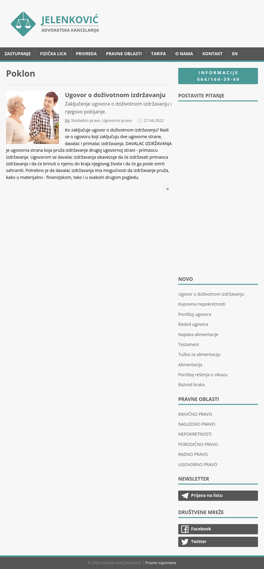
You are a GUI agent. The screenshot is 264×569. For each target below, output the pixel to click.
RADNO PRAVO (193, 454)
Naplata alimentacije (198, 334)
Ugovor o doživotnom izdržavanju (115, 95)
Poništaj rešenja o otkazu (202, 374)
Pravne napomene (160, 562)
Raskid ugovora (193, 324)
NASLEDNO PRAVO (196, 424)
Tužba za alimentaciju (199, 354)
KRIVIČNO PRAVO (195, 414)
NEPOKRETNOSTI (195, 434)
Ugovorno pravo (117, 120)
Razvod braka (191, 384)
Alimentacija (190, 364)
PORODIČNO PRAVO (198, 444)
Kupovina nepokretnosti (201, 304)
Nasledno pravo (85, 120)
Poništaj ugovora (194, 314)
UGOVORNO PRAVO (197, 464)
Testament (188, 344)
